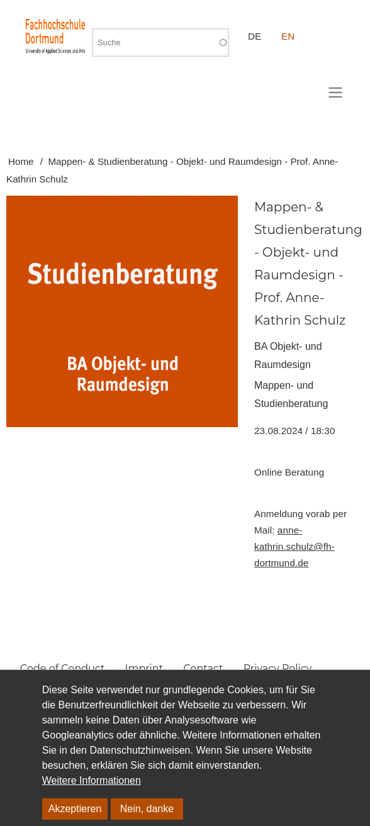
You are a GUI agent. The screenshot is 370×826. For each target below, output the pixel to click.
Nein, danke (147, 808)
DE (254, 36)
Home (21, 161)
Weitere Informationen (91, 780)
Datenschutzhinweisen (139, 750)
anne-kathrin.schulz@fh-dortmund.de (294, 546)
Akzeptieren (75, 808)
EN (287, 36)
